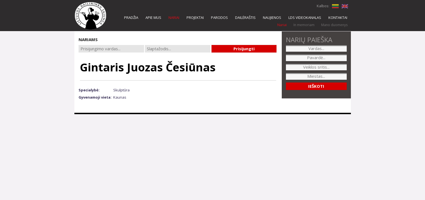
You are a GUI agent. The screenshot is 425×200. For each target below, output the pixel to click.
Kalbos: (323, 5)
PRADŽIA (131, 17)
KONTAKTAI (337, 17)
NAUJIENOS (272, 17)
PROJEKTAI (195, 17)
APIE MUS (153, 17)
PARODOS (219, 17)
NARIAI (174, 17)
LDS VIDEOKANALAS (304, 17)
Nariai (282, 24)
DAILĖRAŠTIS (245, 17)
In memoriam (304, 24)
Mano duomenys (334, 24)
